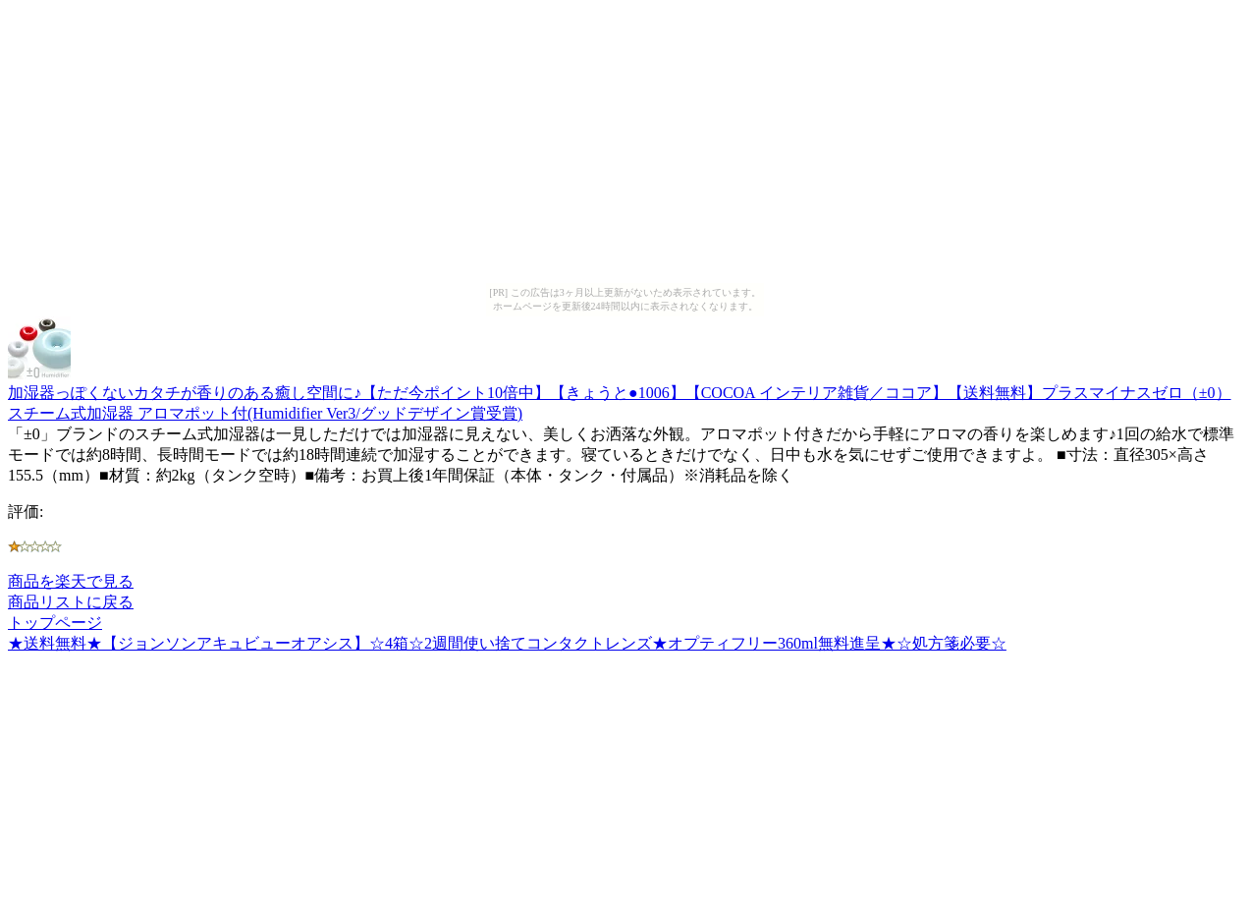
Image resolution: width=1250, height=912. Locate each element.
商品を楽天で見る (71, 581)
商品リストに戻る (71, 602)
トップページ (55, 622)
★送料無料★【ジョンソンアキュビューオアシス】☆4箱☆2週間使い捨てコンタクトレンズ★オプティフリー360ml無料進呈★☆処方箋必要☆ (507, 643)
